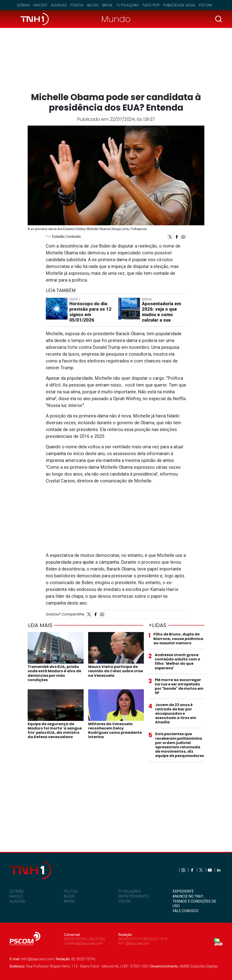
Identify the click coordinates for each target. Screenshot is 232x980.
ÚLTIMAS (17, 891)
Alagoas (59, 5)
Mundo (116, 19)
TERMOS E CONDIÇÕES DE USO (194, 903)
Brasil (107, 5)
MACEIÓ (16, 896)
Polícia (77, 5)
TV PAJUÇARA (129, 891)
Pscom (205, 5)
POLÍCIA (70, 891)
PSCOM (124, 901)
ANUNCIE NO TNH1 (188, 896)
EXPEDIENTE (183, 891)
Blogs (93, 5)
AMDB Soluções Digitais (199, 966)
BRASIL (70, 901)
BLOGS (69, 896)
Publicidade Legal (179, 5)
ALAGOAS (17, 901)
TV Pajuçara (127, 5)
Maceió (40, 5)
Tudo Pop (151, 5)
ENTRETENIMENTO (133, 896)
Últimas (23, 5)
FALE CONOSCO (185, 911)
